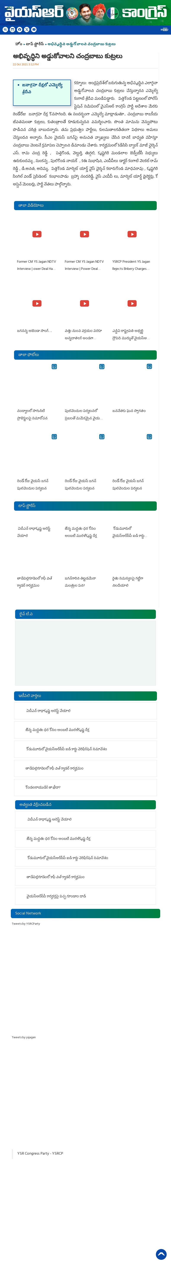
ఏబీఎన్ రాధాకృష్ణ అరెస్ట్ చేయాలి (48, 709)
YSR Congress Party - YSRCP (40, 1152)
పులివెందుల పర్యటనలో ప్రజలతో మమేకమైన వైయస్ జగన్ (83, 417)
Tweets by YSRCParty (26, 923)
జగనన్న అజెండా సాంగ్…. (34, 330)
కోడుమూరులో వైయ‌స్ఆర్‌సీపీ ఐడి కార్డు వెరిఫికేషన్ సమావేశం (131, 534)
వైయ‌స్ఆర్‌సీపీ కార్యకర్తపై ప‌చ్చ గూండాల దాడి (57, 895)
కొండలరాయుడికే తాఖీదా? (43, 786)
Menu (164, 30)
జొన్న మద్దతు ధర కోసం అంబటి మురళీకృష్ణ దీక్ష (58, 729)
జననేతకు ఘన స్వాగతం (128, 410)
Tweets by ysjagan (24, 1036)
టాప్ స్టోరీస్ (35, 44)
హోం (18, 44)
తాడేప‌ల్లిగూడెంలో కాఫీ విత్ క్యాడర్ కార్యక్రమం (55, 767)
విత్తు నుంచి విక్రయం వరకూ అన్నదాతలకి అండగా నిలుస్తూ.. (83, 337)
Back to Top (161, 1253)
